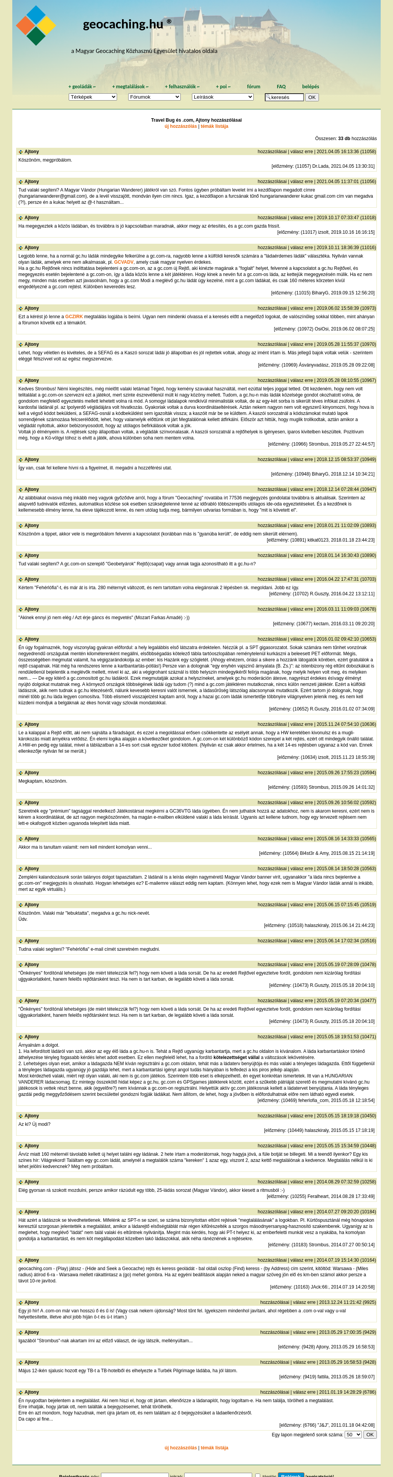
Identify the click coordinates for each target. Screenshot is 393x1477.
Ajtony (32, 151)
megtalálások (130, 86)
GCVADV (123, 262)
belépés (310, 86)
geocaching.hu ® (128, 23)
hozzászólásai (272, 151)
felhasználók (182, 86)
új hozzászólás (181, 126)
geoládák (82, 86)
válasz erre (302, 151)
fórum (254, 86)
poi (223, 86)
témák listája (214, 126)
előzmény (282, 166)
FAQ (281, 86)
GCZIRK (74, 316)
